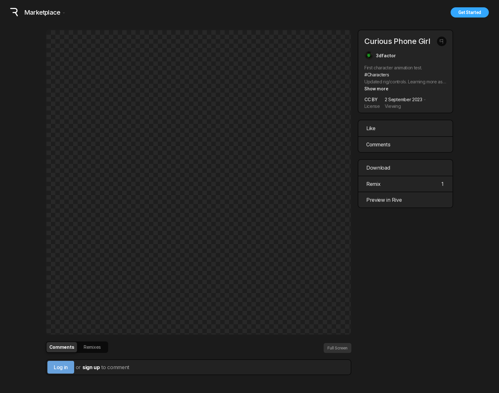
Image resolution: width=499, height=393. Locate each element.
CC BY (370, 99)
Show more (376, 88)
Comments (378, 145)
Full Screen (337, 348)
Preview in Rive (406, 200)
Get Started (469, 12)
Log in (61, 367)
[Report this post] (441, 41)
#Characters (376, 74)
